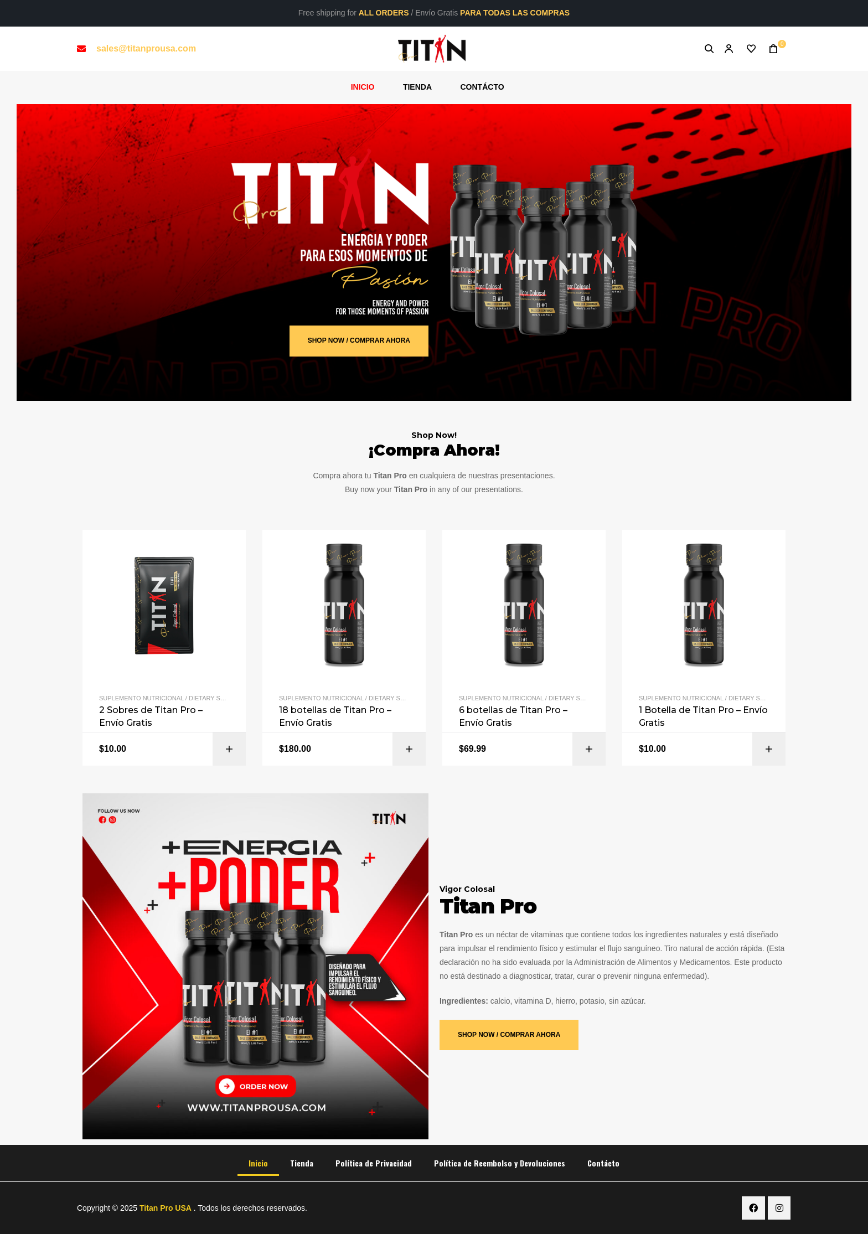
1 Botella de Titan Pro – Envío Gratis (703, 716)
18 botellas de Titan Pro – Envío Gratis (335, 716)
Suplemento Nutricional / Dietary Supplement (178, 698)
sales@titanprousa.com (146, 48)
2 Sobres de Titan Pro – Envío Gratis (151, 716)
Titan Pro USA (166, 1208)
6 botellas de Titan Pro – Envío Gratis (513, 716)
